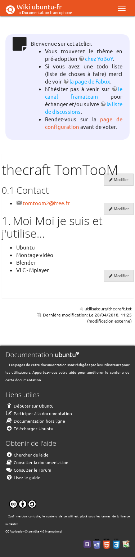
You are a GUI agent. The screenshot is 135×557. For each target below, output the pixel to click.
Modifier (121, 179)
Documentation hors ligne (35, 421)
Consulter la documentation (36, 462)
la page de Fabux (89, 81)
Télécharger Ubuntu (29, 428)
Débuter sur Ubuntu (29, 406)
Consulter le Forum (28, 470)
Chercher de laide (27, 455)
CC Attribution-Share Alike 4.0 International (33, 531)
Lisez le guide (22, 477)
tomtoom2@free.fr (46, 202)
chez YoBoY (99, 58)
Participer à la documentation (38, 413)
